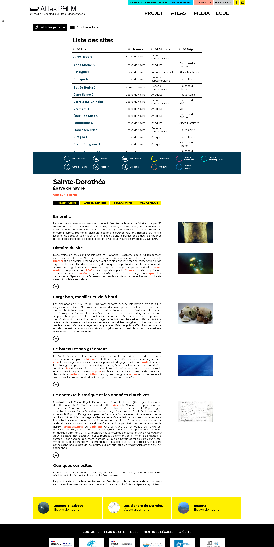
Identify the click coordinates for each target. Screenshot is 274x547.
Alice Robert (82, 56)
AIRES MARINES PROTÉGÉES (149, 2)
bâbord (94, 374)
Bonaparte (81, 79)
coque (151, 273)
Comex (129, 270)
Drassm (58, 261)
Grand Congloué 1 (86, 144)
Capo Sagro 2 (83, 94)
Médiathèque (211, 13)
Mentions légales (158, 532)
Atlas (178, 13)
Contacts (90, 532)
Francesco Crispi (85, 130)
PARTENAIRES (181, 2)
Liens (134, 532)
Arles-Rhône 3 (84, 65)
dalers (117, 405)
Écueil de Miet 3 (85, 116)
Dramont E (81, 108)
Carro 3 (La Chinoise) (89, 101)
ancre (133, 374)
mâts (67, 368)
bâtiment (96, 426)
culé (56, 362)
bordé (144, 362)
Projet (154, 13)
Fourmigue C (83, 123)
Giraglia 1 (80, 137)
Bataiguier (81, 72)
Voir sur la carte (65, 195)
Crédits (185, 532)
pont (98, 371)
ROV (89, 270)
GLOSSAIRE (203, 2)
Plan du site (114, 532)
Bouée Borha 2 (84, 87)
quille (73, 374)
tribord (90, 359)
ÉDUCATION (223, 2)
